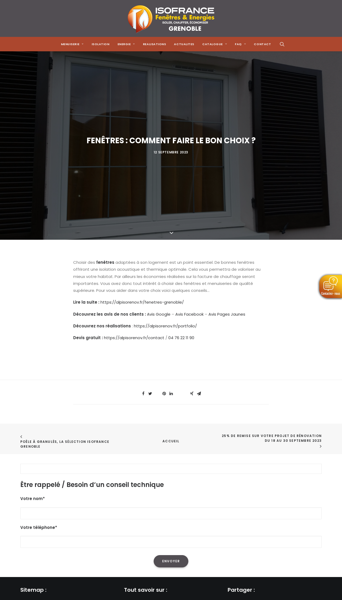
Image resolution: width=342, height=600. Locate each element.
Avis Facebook (189, 287)
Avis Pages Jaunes (226, 287)
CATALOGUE (214, 44)
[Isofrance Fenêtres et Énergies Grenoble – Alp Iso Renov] (171, 18)
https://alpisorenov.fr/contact (134, 311)
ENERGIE (126, 44)
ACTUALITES (184, 44)
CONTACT (262, 44)
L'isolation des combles (147, 594)
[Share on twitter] (150, 367)
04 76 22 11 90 (181, 311)
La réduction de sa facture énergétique (163, 586)
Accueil (170, 414)
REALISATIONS (154, 44)
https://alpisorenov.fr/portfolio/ (165, 299)
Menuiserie (30, 586)
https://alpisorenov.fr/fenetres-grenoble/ (142, 275)
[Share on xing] (192, 367)
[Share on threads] (157, 365)
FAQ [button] (240, 44)
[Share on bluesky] (185, 365)
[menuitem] (72, 44)
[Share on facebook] (143, 367)
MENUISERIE (72, 44)
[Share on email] (199, 367)
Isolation (101, 44)
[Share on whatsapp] (178, 365)
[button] (282, 44)
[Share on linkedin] (171, 367)
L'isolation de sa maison (147, 579)
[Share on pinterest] (164, 367)
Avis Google (158, 287)
